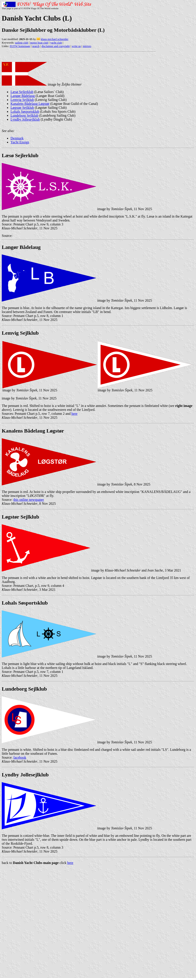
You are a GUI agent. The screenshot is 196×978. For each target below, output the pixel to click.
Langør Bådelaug (23, 96)
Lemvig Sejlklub (22, 100)
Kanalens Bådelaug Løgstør (30, 104)
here (74, 413)
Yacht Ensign (20, 142)
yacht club (56, 42)
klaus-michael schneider (54, 39)
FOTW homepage (20, 46)
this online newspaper (28, 499)
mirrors (87, 46)
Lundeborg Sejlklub (24, 115)
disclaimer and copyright (55, 46)
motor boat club (39, 42)
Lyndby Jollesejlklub (25, 119)
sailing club (21, 42)
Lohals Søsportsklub (25, 111)
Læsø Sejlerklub (22, 92)
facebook (19, 757)
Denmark (17, 138)
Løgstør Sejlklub (22, 107)
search (35, 46)
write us (76, 46)
